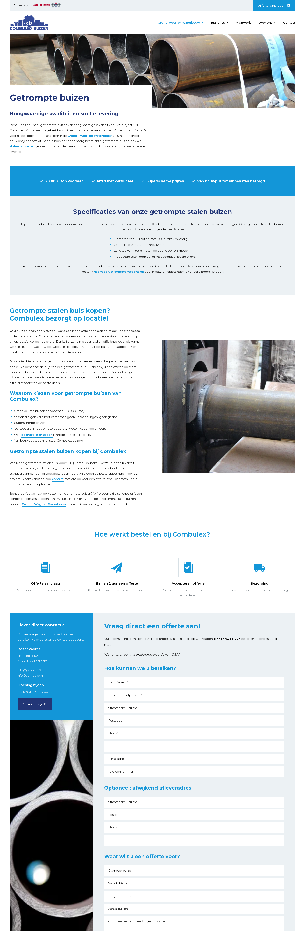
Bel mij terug (32, 704)
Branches (218, 22)
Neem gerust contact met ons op (119, 271)
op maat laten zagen (37, 434)
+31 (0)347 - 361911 (31, 670)
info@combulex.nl (30, 675)
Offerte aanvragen (271, 5)
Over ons (265, 22)
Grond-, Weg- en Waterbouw (89, 136)
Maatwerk (243, 22)
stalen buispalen (22, 146)
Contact (289, 22)
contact (58, 479)
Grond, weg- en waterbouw (179, 22)
